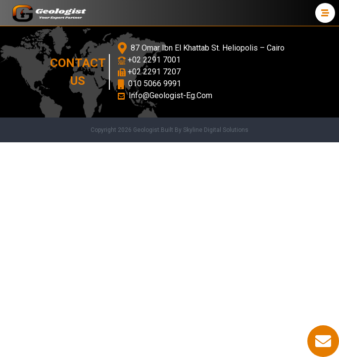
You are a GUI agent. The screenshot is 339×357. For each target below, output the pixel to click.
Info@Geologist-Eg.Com (165, 95)
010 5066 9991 (149, 83)
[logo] (49, 13)
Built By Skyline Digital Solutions (204, 129)
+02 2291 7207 (149, 71)
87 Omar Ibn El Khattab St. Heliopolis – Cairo (201, 48)
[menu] (325, 13)
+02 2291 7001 (149, 59)
